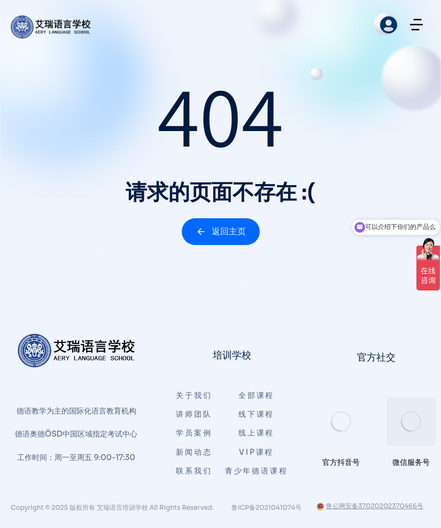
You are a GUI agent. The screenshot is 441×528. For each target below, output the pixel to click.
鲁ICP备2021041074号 (266, 507)
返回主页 (221, 231)
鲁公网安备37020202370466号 (369, 506)
